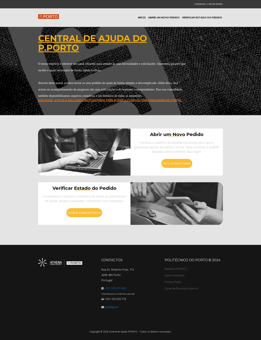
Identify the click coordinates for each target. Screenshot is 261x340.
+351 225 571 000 (115, 288)
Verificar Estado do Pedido (202, 17)
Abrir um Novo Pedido (164, 17)
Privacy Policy (173, 282)
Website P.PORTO (176, 269)
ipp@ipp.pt (111, 307)
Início (142, 17)
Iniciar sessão (216, 4)
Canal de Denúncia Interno (181, 288)
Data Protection (174, 275)
